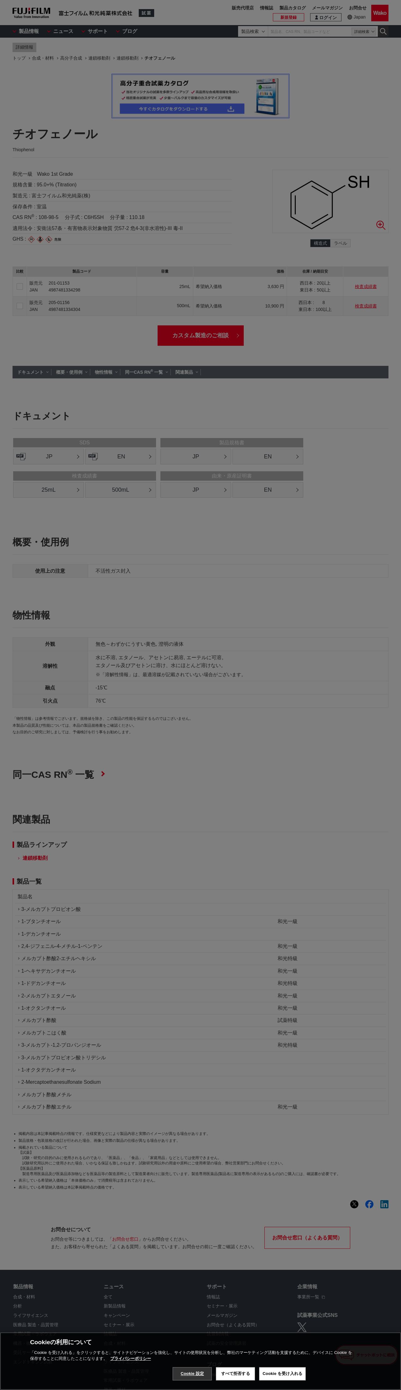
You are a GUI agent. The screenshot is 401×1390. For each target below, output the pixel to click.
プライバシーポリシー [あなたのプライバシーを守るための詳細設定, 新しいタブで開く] (130, 1358)
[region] (200, 1361)
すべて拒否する (235, 1373)
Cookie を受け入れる (282, 1373)
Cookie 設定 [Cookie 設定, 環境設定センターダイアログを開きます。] (192, 1373)
